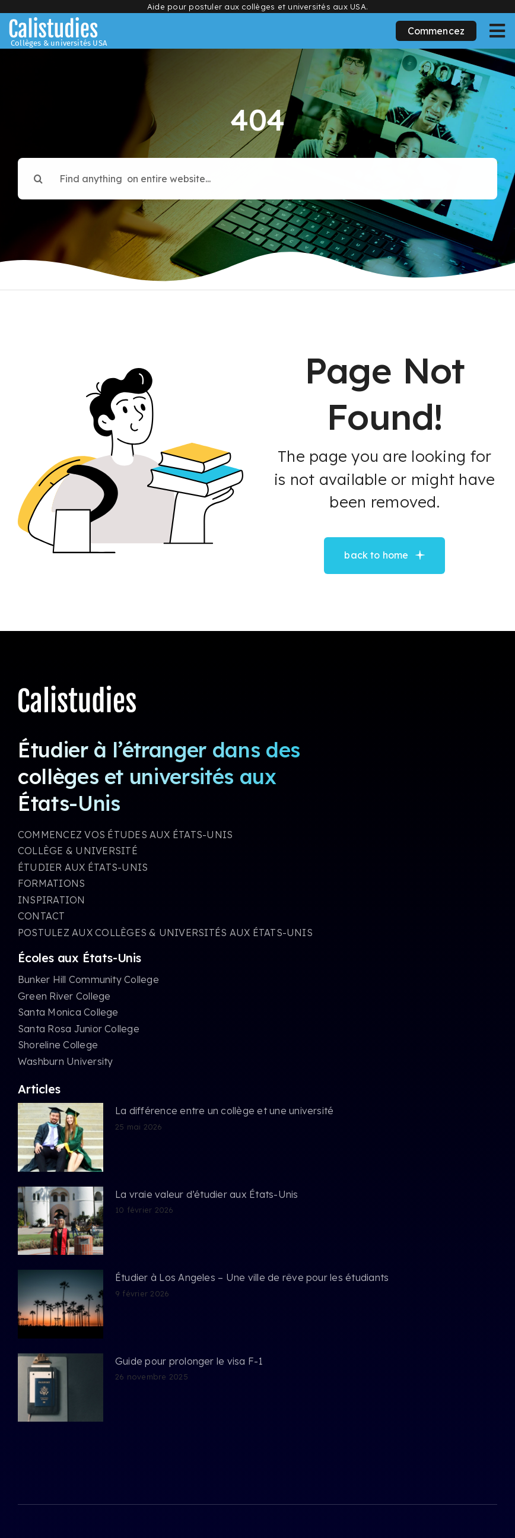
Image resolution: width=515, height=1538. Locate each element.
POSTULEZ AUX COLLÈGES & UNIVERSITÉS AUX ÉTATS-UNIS (165, 932)
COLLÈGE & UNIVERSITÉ (78, 851)
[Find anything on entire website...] (257, 173)
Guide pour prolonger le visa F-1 (189, 1361)
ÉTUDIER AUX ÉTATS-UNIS (83, 867)
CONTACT (41, 916)
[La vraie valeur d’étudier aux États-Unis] (60, 1221)
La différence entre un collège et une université (224, 1111)
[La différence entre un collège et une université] (60, 1137)
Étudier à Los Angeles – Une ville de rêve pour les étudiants (252, 1277)
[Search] (38, 173)
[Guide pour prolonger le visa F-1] (60, 1387)
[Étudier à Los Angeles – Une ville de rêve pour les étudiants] (60, 1304)
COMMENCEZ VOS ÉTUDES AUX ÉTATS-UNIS (125, 835)
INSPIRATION (51, 900)
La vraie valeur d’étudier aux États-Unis (206, 1194)
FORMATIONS (51, 883)
